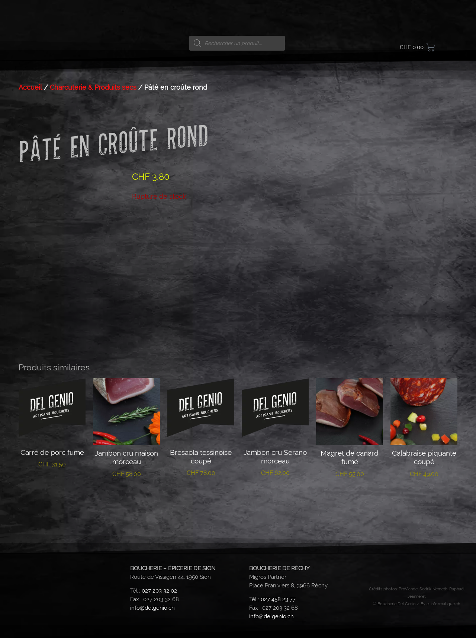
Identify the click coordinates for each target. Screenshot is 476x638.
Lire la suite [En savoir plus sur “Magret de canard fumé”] (349, 497)
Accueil (30, 87)
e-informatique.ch (443, 604)
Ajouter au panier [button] (126, 500)
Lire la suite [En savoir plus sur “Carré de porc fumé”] (52, 488)
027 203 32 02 (159, 591)
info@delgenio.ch (152, 608)
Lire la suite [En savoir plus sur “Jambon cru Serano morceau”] (275, 496)
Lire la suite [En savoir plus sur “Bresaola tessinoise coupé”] (201, 496)
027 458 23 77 (278, 599)
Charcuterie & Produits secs (93, 87)
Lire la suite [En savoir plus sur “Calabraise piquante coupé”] (424, 497)
